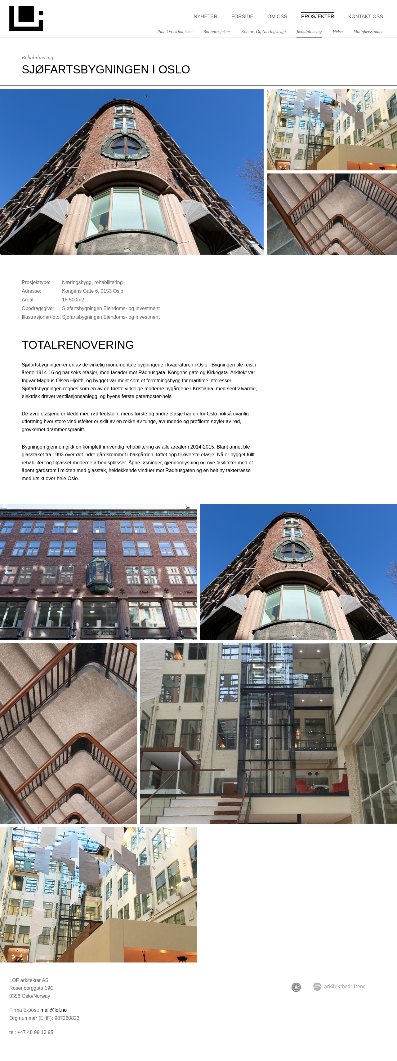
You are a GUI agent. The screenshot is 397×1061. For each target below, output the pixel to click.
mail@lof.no (53, 1010)
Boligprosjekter (216, 31)
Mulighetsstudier (368, 31)
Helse (338, 31)
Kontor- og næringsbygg (263, 31)
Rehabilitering (309, 31)
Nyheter (205, 16)
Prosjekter (317, 16)
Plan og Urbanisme (174, 31)
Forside (242, 16)
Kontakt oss (365, 16)
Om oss (277, 16)
